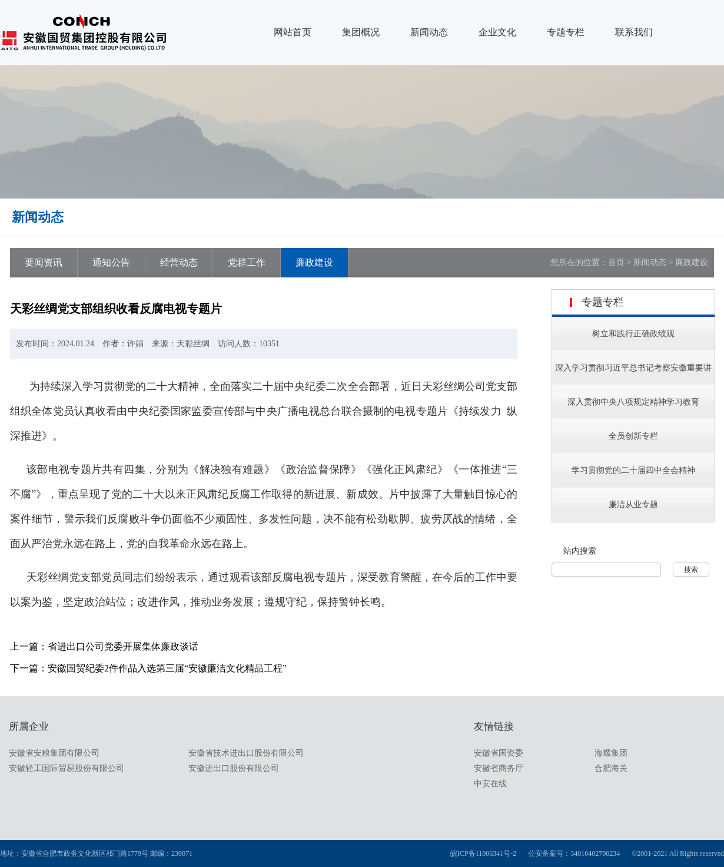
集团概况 (361, 32)
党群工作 (246, 262)
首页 (616, 262)
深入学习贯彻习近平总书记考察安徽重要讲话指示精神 (633, 382)
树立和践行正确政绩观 (633, 333)
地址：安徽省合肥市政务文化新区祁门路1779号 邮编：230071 (96, 853)
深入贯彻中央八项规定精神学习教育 (633, 402)
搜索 (691, 569)
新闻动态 (429, 32)
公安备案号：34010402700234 (574, 853)
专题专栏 (565, 32)
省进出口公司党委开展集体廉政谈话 (123, 646)
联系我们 (634, 32)
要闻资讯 (43, 262)
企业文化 (497, 32)
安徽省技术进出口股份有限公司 (246, 753)
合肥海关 (611, 768)
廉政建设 (314, 262)
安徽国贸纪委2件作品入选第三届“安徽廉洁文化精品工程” (167, 668)
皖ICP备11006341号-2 (483, 853)
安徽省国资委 (498, 753)
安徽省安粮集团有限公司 (54, 753)
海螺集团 (611, 753)
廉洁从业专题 (633, 504)
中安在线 (490, 783)
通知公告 (111, 262)
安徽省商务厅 (498, 768)
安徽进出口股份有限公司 (233, 768)
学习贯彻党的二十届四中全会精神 (633, 470)
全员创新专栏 (633, 436)
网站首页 (292, 32)
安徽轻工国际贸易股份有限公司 (66, 768)
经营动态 (179, 262)
